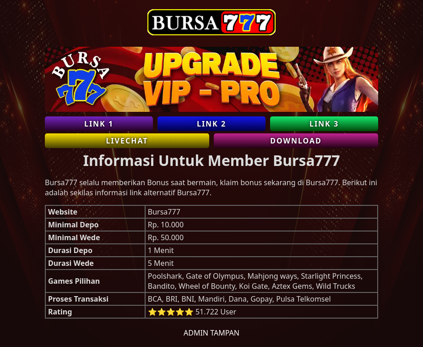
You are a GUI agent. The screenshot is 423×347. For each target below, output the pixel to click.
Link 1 (99, 124)
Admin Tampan (211, 333)
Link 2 (211, 124)
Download (295, 141)
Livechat (127, 141)
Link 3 (324, 124)
